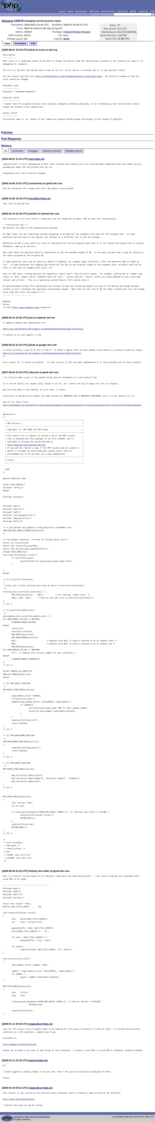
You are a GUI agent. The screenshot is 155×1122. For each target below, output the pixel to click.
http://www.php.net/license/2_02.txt (26, 445)
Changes (33, 151)
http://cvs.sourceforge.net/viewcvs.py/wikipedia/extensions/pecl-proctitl (42, 353)
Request (7, 21)
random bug (143, 11)
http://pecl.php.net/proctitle (19, 1099)
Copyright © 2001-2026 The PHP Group (31, 1117)
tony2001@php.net (39, 198)
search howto (122, 11)
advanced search (108, 11)
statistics (133, 11)
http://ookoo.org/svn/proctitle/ (20, 1044)
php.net (62, 11)
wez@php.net (36, 159)
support (70, 11)
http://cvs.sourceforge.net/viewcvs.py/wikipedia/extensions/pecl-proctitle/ (43, 329)
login (152, 11)
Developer (20, 43)
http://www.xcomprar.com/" (26, 307)
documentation (81, 11)
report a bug (94, 11)
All (5, 151)
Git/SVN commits (51, 151)
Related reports (74, 151)
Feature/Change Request (76, 31)
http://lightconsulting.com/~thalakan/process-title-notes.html (69, 76)
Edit (33, 43)
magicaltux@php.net (41, 1024)
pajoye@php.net (38, 1060)
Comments (17, 151)
